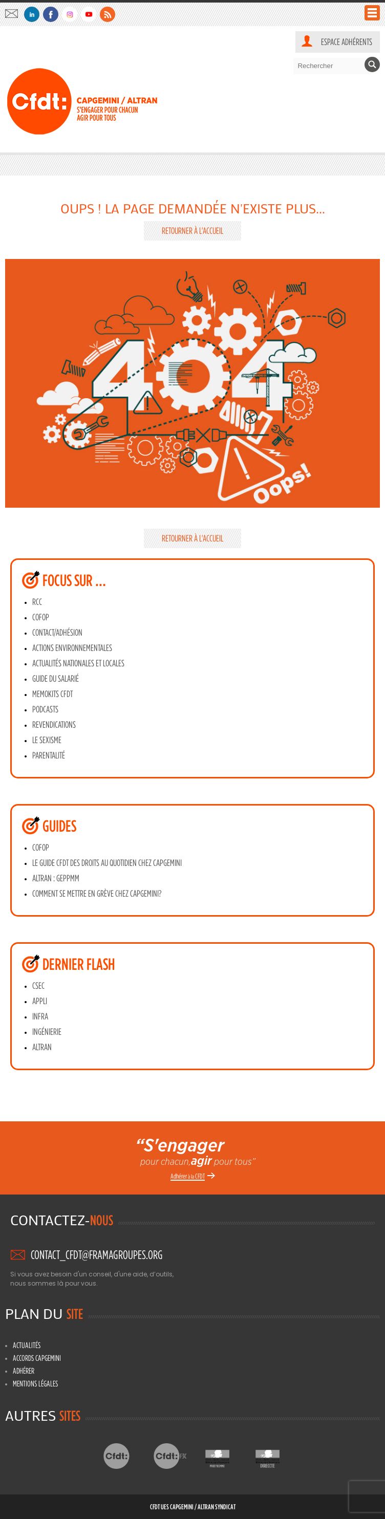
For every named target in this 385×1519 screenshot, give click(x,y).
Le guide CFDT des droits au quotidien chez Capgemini (107, 862)
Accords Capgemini (37, 1358)
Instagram (69, 14)
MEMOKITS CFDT (52, 694)
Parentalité (48, 755)
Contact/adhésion (57, 632)
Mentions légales (35, 1383)
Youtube (88, 14)
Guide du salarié (55, 678)
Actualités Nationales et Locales (78, 663)
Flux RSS (107, 14)
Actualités (26, 1345)
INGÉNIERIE (46, 1031)
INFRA (40, 1016)
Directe (275, 1456)
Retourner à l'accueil (192, 230)
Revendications (54, 724)
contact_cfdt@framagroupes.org (14, 14)
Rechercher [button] (372, 64)
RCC (37, 601)
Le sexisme (46, 740)
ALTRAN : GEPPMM (55, 878)
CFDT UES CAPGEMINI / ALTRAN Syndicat (193, 1506)
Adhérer (23, 1370)
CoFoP (40, 617)
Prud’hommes (225, 1456)
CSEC (38, 985)
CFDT (125, 1456)
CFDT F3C (175, 1456)
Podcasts (45, 709)
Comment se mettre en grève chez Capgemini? (97, 893)
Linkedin (31, 14)
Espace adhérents (346, 42)
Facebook (50, 14)
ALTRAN (42, 1047)
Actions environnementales (72, 648)
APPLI (39, 1001)
